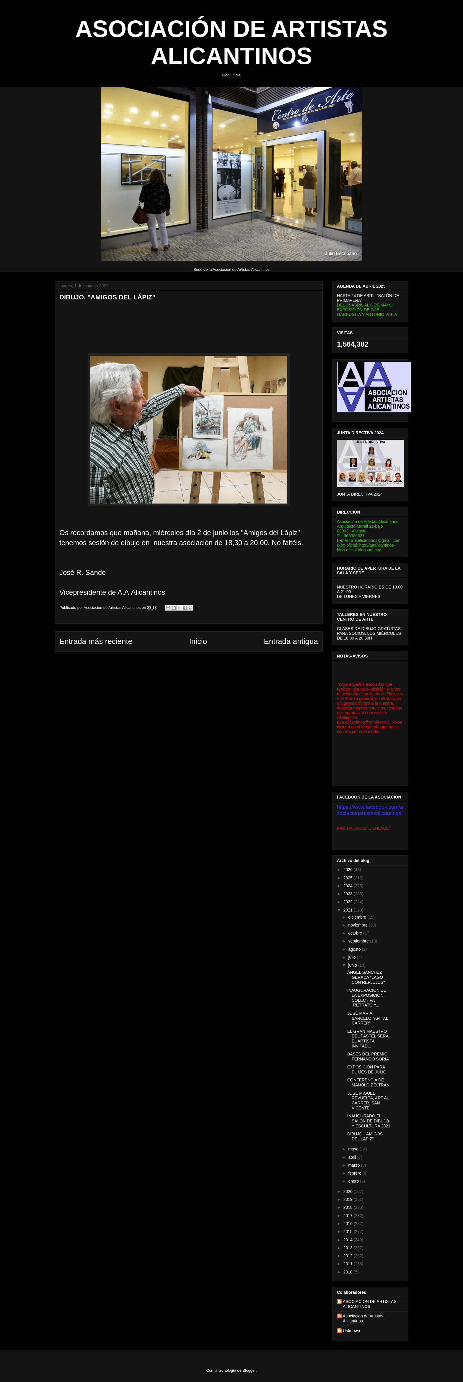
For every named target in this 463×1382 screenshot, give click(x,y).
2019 (348, 1199)
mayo (353, 1149)
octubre (355, 933)
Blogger (249, 1370)
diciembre (357, 917)
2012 (348, 1255)
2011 (348, 1263)
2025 (348, 878)
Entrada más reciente (95, 641)
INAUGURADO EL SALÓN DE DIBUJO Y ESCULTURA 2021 (368, 1121)
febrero (355, 1173)
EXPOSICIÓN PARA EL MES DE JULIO (367, 1069)
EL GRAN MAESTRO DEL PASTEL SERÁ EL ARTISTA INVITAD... (368, 1038)
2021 (348, 910)
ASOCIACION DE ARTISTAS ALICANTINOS (370, 1304)
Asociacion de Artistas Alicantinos (363, 1318)
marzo (354, 1165)
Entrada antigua (291, 641)
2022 (348, 901)
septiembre (359, 941)
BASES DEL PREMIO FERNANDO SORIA (368, 1056)
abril (352, 1157)
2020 (348, 1191)
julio (352, 957)
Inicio (198, 641)
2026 (348, 869)
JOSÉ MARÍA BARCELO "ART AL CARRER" (367, 1018)
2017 (348, 1215)
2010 (348, 1272)
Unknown (351, 1330)
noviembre (358, 925)
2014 (348, 1239)
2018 (348, 1207)
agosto (355, 949)
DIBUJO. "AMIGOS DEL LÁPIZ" (365, 1136)
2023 (348, 893)
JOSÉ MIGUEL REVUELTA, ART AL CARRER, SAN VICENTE (368, 1100)
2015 (348, 1231)
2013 (348, 1247)
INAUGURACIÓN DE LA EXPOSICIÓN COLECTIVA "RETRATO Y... (366, 997)
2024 (348, 885)
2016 (348, 1223)
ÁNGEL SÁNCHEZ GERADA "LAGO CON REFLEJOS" (366, 977)
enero (354, 1181)
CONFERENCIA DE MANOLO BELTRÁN (368, 1082)
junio (353, 965)
